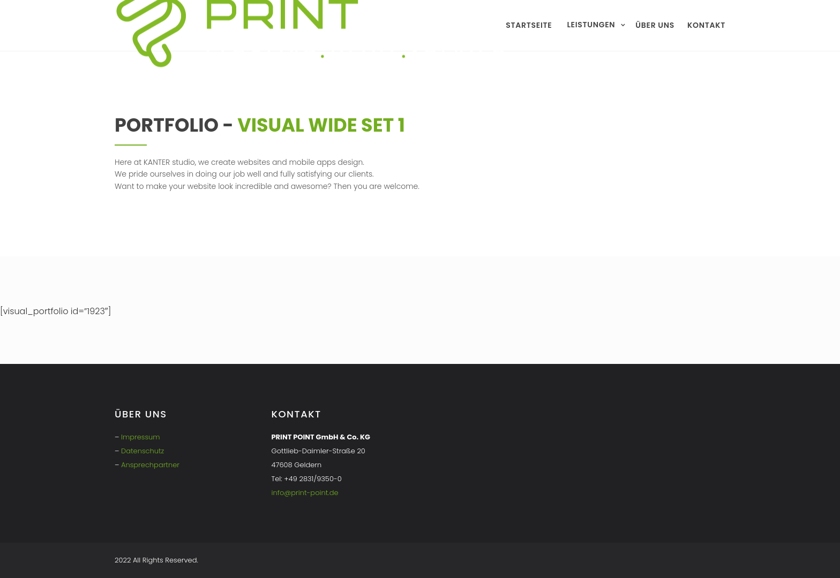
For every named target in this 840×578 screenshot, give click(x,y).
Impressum (140, 437)
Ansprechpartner (150, 465)
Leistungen (591, 24)
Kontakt (706, 25)
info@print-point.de (305, 493)
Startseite (529, 25)
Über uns (654, 25)
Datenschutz (142, 451)
